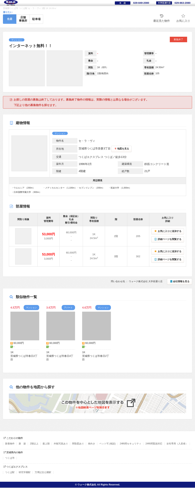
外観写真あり (61, 443)
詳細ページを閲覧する (167, 239)
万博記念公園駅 (43, 472)
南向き (91, 443)
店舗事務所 (23, 19)
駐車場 (36, 19)
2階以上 (34, 443)
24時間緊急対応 (153, 443)
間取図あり (78, 443)
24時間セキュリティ (130, 443)
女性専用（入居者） (177, 443)
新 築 (22, 443)
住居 (9, 18)
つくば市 (10, 458)
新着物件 (10, 443)
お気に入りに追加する (167, 231)
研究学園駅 (25, 472)
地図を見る (121, 148)
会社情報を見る (179, 281)
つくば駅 (10, 472)
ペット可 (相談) (107, 443)
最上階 (46, 443)
